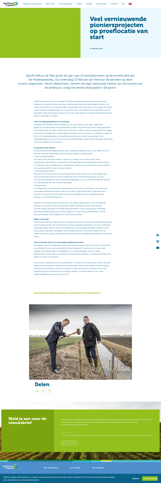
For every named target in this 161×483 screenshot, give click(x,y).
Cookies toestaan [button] (150, 478)
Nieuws (89, 4)
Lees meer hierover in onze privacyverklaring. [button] (21, 480)
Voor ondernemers (51, 469)
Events (79, 4)
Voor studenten (98, 469)
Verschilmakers (65, 4)
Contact (114, 4)
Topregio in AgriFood (32, 4)
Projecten (50, 4)
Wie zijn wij (101, 4)
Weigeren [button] (136, 478)
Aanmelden (71, 443)
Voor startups (75, 469)
